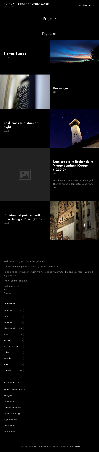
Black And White (13, 328)
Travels (7, 370)
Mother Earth (11, 346)
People (7, 358)
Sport (6, 364)
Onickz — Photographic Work (26, 4)
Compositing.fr (11, 401)
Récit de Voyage (12, 413)
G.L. (6, 57)
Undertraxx (10, 425)
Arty (6, 316)
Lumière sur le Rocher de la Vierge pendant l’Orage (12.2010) (73, 165)
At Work (8, 322)
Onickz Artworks (12, 407)
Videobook (9, 431)
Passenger (60, 88)
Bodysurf (8, 395)
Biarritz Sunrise (15, 54)
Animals (8, 310)
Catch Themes (74, 446)
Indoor (7, 340)
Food (6, 334)
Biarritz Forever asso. (15, 389)
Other (7, 352)
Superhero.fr (10, 419)
